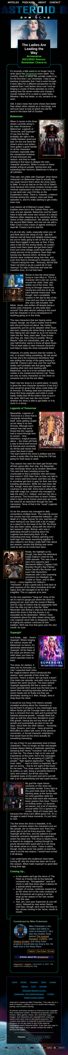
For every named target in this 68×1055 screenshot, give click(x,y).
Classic (39, 1037)
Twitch (31, 951)
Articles (28, 964)
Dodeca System (21, 941)
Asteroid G (18, 964)
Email (51, 951)
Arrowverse (31, 74)
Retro (47, 1037)
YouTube (41, 951)
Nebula (30, 1040)
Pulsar (38, 1040)
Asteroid (30, 1037)
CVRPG (43, 939)
